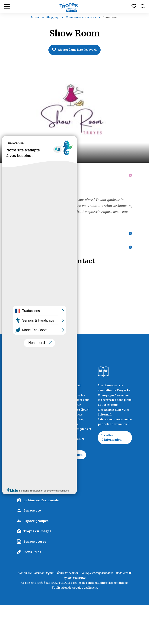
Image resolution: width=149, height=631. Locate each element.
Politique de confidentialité (97, 599)
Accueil (35, 17)
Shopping (52, 17)
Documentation (74, 474)
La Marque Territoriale (41, 526)
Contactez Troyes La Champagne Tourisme (31, 501)
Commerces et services (81, 17)
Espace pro (32, 536)
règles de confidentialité (89, 608)
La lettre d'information (113, 457)
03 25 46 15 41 (27, 314)
